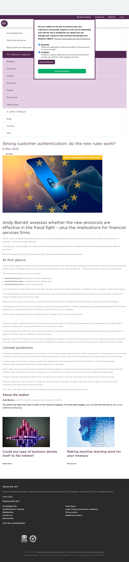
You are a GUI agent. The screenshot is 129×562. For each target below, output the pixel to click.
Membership (8, 512)
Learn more (8, 496)
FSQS (24, 538)
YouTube (35, 528)
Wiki (9, 133)
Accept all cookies (62, 71)
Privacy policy (71, 512)
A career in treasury (16, 111)
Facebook (25, 528)
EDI (33, 538)
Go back (9, 154)
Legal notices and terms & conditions (81, 509)
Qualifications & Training (13, 509)
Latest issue (12, 104)
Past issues (12, 97)
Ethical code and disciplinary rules (91, 552)
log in (89, 405)
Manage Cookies (84, 17)
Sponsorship (8, 518)
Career (10, 90)
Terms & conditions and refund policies (50, 552)
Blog (9, 119)
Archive (10, 126)
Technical (11, 83)
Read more (7, 463)
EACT (6, 538)
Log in (122, 17)
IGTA (15, 538)
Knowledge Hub (10, 506)
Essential (45, 45)
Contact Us (99, 17)
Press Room (70, 506)
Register (111, 17)
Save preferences (46, 62)
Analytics (45, 52)
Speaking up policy (73, 515)
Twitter (14, 528)
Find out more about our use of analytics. (72, 39)
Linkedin (4, 528)
